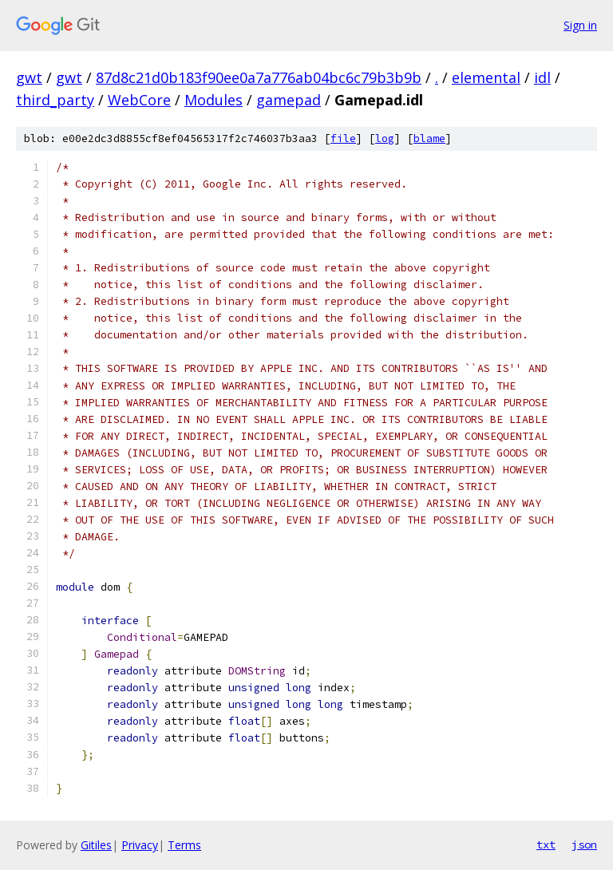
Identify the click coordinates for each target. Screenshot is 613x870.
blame (429, 138)
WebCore (139, 99)
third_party (55, 99)
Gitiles (96, 844)
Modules (213, 99)
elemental (486, 77)
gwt (29, 77)
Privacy (139, 844)
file (343, 138)
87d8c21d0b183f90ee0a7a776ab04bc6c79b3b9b (258, 77)
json (584, 844)
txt (546, 844)
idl (542, 77)
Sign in (580, 25)
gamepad (288, 99)
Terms (184, 844)
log (384, 138)
